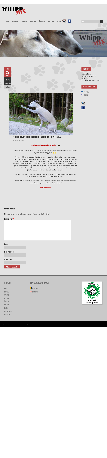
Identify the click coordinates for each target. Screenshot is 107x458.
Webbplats (8, 259)
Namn (6, 244)
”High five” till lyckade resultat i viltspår (37, 137)
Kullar (33, 21)
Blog (59, 21)
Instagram (65, 22)
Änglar (42, 21)
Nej (8, 80)
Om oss (51, 21)
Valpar (24, 21)
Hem (7, 21)
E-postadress (9, 251)
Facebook (70, 22)
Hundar (15, 21)
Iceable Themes (34, 324)
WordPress (19, 324)
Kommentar (8, 83)
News (22, 140)
